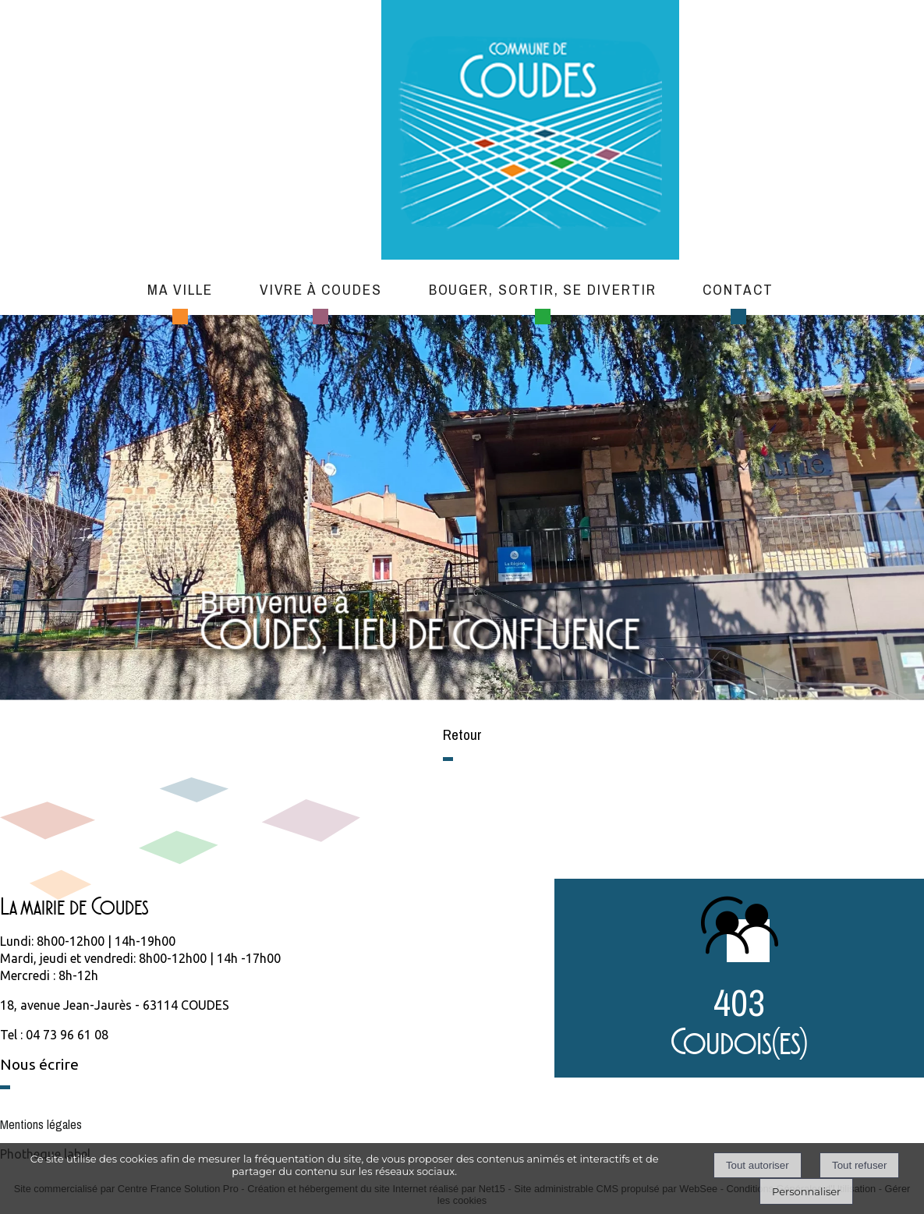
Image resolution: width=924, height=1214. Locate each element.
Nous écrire (39, 1064)
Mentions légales (41, 1124)
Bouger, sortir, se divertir (543, 289)
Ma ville (179, 289)
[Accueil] (530, 132)
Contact (738, 289)
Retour (462, 734)
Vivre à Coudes (321, 289)
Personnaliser (806, 1191)
